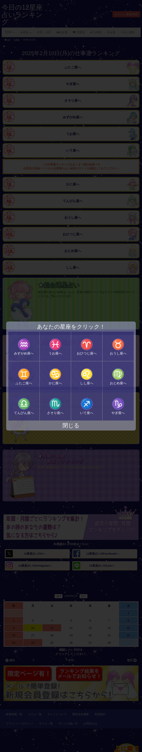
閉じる (71, 425)
